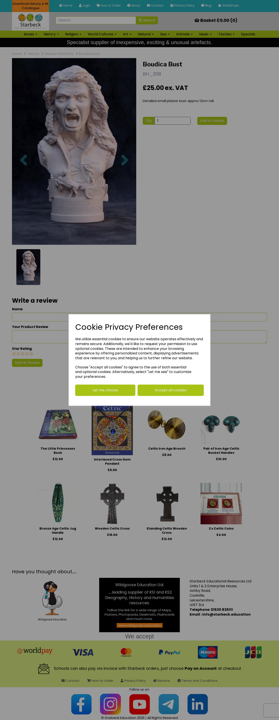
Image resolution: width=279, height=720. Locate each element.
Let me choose (105, 390)
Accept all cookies (170, 390)
